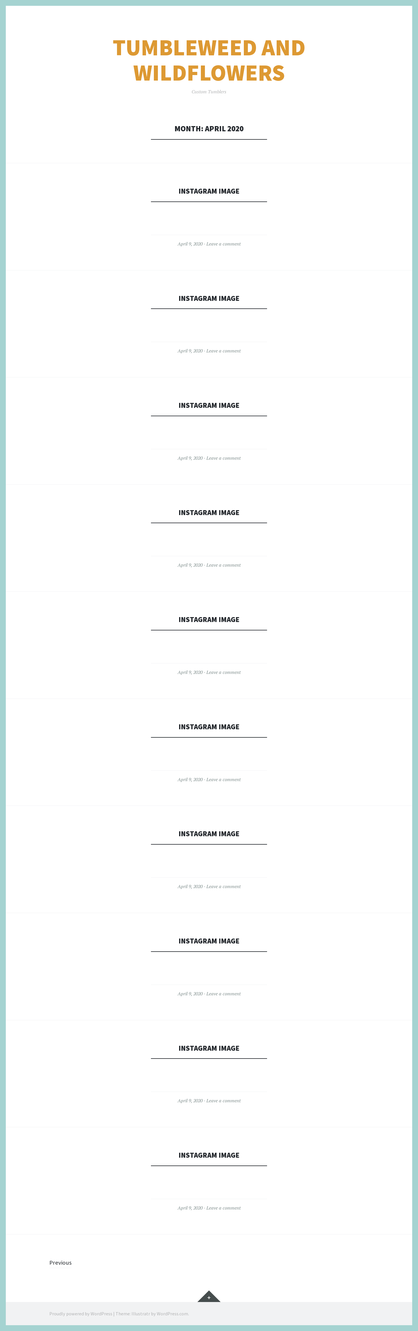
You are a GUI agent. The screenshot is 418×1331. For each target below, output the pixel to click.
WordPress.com (172, 1314)
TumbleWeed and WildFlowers (209, 60)
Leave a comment (223, 244)
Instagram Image (209, 191)
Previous (61, 1262)
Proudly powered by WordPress (80, 1314)
